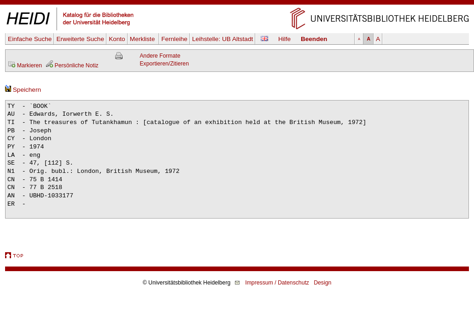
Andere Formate (160, 56)
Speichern (23, 89)
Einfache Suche (30, 39)
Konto (117, 39)
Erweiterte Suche (80, 39)
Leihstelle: (222, 39)
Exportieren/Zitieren (164, 63)
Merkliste (143, 39)
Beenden (314, 39)
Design (322, 282)
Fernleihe (174, 39)
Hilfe (284, 39)
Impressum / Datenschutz (277, 282)
